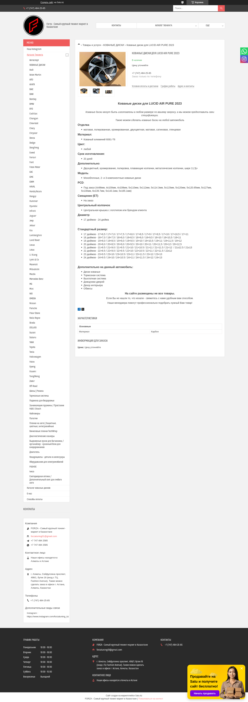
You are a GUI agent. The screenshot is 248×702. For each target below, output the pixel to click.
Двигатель (34, 452)
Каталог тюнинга (163, 25)
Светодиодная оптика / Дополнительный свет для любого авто (45, 479)
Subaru (32, 337)
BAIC (31, 89)
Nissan (32, 303)
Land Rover (34, 240)
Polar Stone (34, 313)
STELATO (33, 327)
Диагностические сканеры (42, 436)
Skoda (32, 322)
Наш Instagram (34, 49)
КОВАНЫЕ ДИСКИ (113, 45)
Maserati (33, 264)
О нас (29, 493)
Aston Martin (35, 75)
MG (30, 284)
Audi (31, 70)
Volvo (31, 361)
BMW (31, 104)
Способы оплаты (35, 499)
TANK (31, 342)
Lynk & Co (34, 259)
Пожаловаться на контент (150, 699)
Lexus (32, 245)
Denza (32, 138)
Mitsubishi (34, 269)
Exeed (32, 152)
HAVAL (32, 186)
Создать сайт (46, 2)
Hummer (33, 201)
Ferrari (32, 157)
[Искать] (221, 8)
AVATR (32, 84)
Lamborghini (35, 235)
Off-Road (33, 386)
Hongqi (32, 196)
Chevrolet (33, 123)
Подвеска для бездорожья (41, 400)
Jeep (31, 220)
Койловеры (34, 413)
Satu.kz (138, 695)
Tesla (31, 352)
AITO (31, 79)
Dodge (32, 143)
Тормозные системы (39, 395)
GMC (31, 177)
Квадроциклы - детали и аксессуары (47, 457)
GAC (31, 172)
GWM (31, 182)
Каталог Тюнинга (35, 54)
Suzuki (32, 332)
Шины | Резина (36, 391)
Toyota (32, 347)
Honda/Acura (35, 191)
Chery (32, 128)
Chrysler (33, 133)
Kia (31, 230)
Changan (33, 118)
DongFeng (34, 147)
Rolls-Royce (34, 318)
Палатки (33, 418)
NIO (31, 293)
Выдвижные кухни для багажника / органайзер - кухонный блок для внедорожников (46, 444)
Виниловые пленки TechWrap (43, 431)
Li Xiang (33, 255)
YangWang (34, 376)
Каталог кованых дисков (38, 488)
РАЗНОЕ (33, 466)
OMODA (32, 298)
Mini (31, 288)
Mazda (32, 274)
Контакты (116, 25)
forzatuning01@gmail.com (44, 536)
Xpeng (32, 366)
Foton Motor (34, 167)
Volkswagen (35, 356)
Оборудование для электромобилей (46, 462)
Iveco (31, 471)
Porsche (33, 308)
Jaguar (32, 215)
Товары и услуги (91, 45)
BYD (31, 109)
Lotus (31, 249)
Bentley (32, 99)
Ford (31, 162)
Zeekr (32, 381)
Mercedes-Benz (36, 279)
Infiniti (32, 211)
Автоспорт (34, 60)
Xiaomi (32, 371)
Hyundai (33, 206)
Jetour (32, 225)
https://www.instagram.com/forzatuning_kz (48, 616)
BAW (31, 94)
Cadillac (33, 113)
